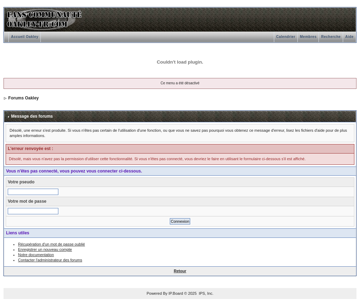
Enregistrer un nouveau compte (45, 249)
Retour (180, 271)
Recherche (331, 37)
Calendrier (285, 37)
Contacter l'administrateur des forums (50, 260)
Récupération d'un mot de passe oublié (51, 244)
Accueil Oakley (24, 37)
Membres (308, 37)
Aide (349, 37)
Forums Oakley (23, 98)
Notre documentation (36, 255)
